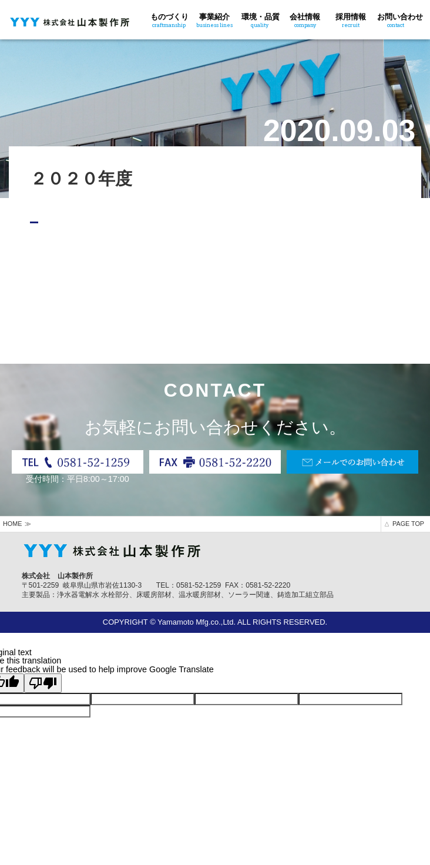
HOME (12, 523)
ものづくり (169, 19)
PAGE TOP (408, 523)
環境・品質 (260, 19)
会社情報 (305, 19)
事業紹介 (214, 19)
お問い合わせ (400, 19)
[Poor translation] (43, 683)
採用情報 (350, 19)
